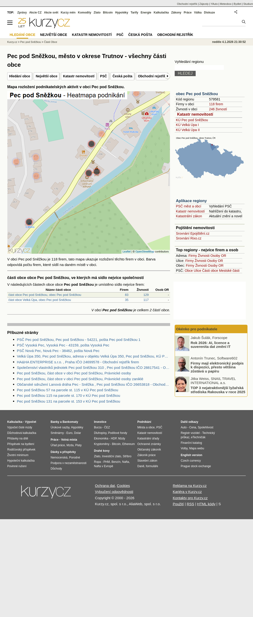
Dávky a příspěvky (63, 452)
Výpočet (30, 422)
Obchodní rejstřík (152, 76)
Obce (189, 270)
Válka (197, 12)
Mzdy (121, 438)
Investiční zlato (111, 456)
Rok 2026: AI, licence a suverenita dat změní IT (211, 344)
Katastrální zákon (189, 216)
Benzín (116, 462)
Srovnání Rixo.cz (188, 238)
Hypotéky (121, 12)
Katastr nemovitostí (78, 76)
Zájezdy (204, 3)
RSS (190, 504)
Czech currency (191, 460)
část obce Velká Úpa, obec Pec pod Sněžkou (39, 300)
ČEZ (107, 427)
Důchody (56, 468)
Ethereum (128, 444)
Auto (184, 427)
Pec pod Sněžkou (30, 41)
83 (126, 295)
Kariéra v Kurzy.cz (187, 492)
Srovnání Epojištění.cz (192, 233)
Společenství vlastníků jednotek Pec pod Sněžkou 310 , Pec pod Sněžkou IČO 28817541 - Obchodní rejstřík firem (93, 367)
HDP (114, 438)
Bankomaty (70, 422)
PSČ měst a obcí (188, 206)
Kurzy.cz (12, 41)
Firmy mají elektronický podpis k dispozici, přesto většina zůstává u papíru (217, 367)
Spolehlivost (205, 427)
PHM (106, 462)
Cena (192, 427)
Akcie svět (51, 12)
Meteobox (226, 3)
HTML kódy (206, 504)
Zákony (176, 12)
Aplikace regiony (191, 201)
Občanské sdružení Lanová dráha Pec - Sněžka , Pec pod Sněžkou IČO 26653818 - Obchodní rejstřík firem (93, 384)
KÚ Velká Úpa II (188, 130)
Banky (55, 422)
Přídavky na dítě (17, 438)
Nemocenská (59, 457)
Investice (100, 422)
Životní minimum (17, 455)
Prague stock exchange (196, 466)
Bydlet (237, 3)
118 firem (216, 104)
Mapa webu (196, 448)
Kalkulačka (161, 12)
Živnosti (203, 256)
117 (146, 300)
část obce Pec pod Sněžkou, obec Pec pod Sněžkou (44, 295)
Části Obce (50, 41)
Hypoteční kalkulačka (20, 460)
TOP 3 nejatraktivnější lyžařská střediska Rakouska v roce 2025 (218, 390)
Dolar (77, 433)
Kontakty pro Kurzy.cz (190, 498)
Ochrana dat (105, 486)
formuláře (152, 466)
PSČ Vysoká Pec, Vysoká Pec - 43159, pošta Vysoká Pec (63, 345)
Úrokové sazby (60, 427)
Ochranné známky (149, 444)
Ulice (197, 270)
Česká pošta (122, 76)
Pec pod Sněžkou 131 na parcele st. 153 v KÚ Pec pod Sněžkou (68, 401)
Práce (188, 12)
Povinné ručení (17, 466)
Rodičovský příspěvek (21, 449)
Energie (146, 12)
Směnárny (57, 433)
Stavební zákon (147, 460)
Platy (78, 445)
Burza (97, 427)
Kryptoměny (101, 444)
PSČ (103, 76)
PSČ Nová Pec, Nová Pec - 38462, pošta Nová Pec (58, 351)
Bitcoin (108, 12)
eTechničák (198, 437)
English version (191, 455)
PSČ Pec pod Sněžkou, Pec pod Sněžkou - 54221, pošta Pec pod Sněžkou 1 (78, 340)
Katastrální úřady (148, 438)
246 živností (218, 109)
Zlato (97, 12)
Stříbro (127, 456)
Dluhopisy (100, 433)
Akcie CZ (35, 12)
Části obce (210, 270)
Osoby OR (218, 256)
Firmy (192, 256)
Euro (69, 433)
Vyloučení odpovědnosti (114, 492)
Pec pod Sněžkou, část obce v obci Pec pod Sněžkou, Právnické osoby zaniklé (80, 379)
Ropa (97, 462)
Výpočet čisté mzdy (19, 427)
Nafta (125, 462)
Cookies (123, 486)
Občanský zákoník (149, 449)
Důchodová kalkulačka (21, 433)
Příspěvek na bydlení (20, 444)
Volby (184, 448)
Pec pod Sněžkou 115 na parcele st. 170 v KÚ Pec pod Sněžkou (68, 395)
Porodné (74, 457)
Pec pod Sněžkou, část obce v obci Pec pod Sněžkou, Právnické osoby (74, 373)
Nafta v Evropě (103, 466)
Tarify (134, 12)
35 (126, 300)
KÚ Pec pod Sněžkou (192, 120)
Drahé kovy (102, 450)
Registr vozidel (190, 433)
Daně (140, 466)
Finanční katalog (191, 443)
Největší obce (46, 76)
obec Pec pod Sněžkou (197, 94)
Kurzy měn (68, 12)
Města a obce (146, 427)
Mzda (70, 445)
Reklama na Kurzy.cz (190, 486)
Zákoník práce (146, 455)
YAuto (214, 3)
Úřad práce (58, 445)
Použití (178, 504)
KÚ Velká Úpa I (187, 125)
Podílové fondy (117, 433)
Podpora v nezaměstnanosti (69, 463)
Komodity (84, 12)
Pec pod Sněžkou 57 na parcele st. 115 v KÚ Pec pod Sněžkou (67, 390)
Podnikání (144, 422)
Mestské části (229, 270)
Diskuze (209, 12)
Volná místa (69, 439)
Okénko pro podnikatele (196, 329)
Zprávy (22, 12)
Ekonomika (101, 438)
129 (146, 295)
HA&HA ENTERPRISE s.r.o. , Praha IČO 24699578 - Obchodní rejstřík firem (78, 362)
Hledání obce (19, 76)
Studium (248, 3)
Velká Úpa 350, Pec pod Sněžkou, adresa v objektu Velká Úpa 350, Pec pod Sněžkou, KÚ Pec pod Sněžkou (93, 356)
